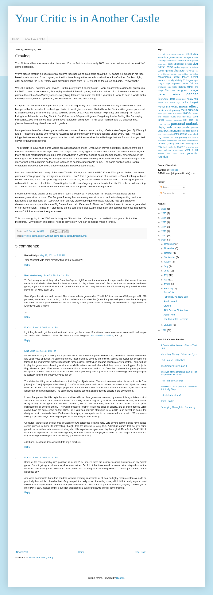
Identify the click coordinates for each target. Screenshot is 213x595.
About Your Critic (35, 39)
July (166, 266)
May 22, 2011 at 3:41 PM (52, 255)
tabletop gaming (166, 143)
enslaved (162, 87)
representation (168, 134)
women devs (164, 154)
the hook (180, 143)
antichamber (171, 60)
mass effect (188, 106)
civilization (165, 74)
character (179, 70)
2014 (164, 226)
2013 (164, 231)
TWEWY (181, 147)
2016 (164, 217)
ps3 (182, 131)
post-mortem (172, 130)
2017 (164, 213)
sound (174, 140)
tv (175, 147)
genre (69, 236)
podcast (194, 127)
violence (167, 150)
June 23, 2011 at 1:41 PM (56, 275)
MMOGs (187, 113)
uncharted (190, 147)
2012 (164, 235)
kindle (160, 102)
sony (169, 141)
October (168, 253)
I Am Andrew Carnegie (172, 380)
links (185, 102)
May (166, 275)
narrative (186, 116)
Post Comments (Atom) (41, 557)
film (166, 90)
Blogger (120, 578)
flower (173, 90)
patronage (178, 120)
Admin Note (170, 314)
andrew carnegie (183, 57)
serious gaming (178, 137)
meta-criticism (189, 110)
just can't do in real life (102, 335)
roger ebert (193, 134)
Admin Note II (170, 301)
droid (185, 83)
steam (189, 141)
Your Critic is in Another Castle (87, 18)
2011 (164, 240)
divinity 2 (42, 236)
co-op (173, 74)
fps (178, 90)
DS (191, 83)
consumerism (164, 77)
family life (192, 87)
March (167, 284)
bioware (188, 64)
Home (15, 39)
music (173, 116)
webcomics (178, 150)
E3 (196, 83)
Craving (167, 305)
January (168, 325)
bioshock (179, 64)
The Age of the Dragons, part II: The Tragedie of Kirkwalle (179, 373)
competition (183, 74)
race (159, 134)
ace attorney (164, 54)
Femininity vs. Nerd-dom (176, 296)
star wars (182, 140)
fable (174, 87)
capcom (184, 67)
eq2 (169, 87)
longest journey (80, 236)
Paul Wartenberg (33, 275)
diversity (170, 80)
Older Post (140, 552)
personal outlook (184, 124)
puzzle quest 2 (191, 131)
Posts (164, 187)
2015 (164, 222)
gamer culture (169, 94)
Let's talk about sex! (171, 395)
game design (60, 236)
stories (195, 141)
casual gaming (165, 70)
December (169, 244)
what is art (191, 150)
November (169, 248)
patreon (169, 120)
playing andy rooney (169, 127)
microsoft (177, 113)
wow (175, 154)
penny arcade (164, 124)
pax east (188, 120)
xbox (182, 153)
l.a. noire (170, 102)
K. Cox (28, 327)
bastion (171, 64)
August (168, 261)
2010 (164, 330)
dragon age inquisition (169, 83)
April (166, 279)
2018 (164, 209)
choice (191, 70)
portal (161, 130)
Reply (27, 264)
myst (179, 117)
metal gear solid (165, 113)
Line (26, 351)
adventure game (29, 236)
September (170, 257)
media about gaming (169, 110)
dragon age (192, 80)
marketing (172, 106)
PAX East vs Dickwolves (176, 310)
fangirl (160, 90)
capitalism (193, 67)
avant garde (163, 64)
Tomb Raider (167, 401)
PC (196, 120)
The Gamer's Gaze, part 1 (174, 366)
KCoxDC (173, 170)
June (167, 270)
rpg (159, 137)
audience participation (187, 60)
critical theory (181, 77)
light (178, 102)
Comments (167, 193)
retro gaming (180, 134)
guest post (181, 99)
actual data (192, 54)
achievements (178, 54)
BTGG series (173, 67)
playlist (186, 127)
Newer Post (22, 552)
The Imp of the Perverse (176, 319)
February (169, 288)
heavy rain (192, 99)
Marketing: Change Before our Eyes (179, 354)
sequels (166, 137)
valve (160, 150)
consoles (194, 74)
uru (196, 147)
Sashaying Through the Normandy (178, 407)
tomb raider (168, 147)
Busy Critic (169, 292)
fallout (50, 236)
